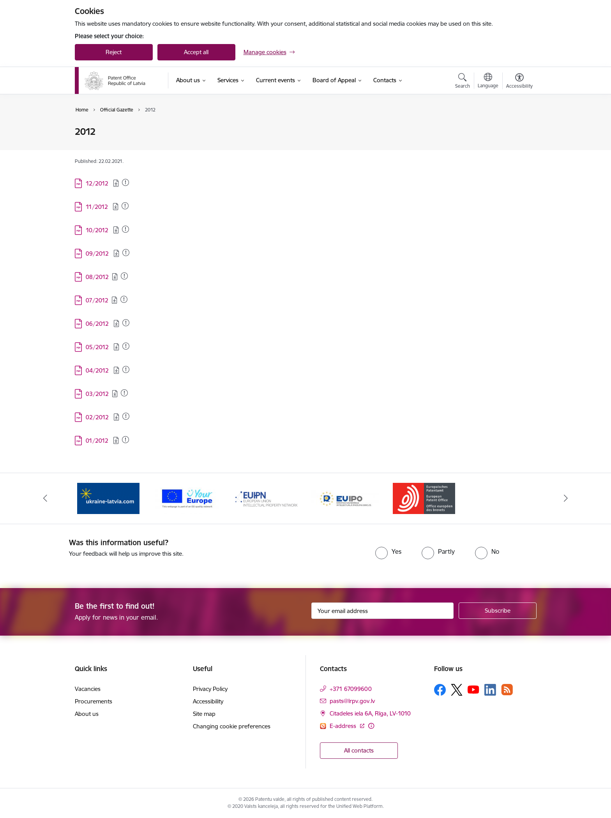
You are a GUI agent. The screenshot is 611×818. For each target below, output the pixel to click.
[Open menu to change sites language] (488, 81)
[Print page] (517, 128)
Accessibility (208, 701)
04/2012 (98, 370)
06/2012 (98, 323)
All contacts (359, 750)
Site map (204, 713)
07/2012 (97, 300)
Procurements (93, 701)
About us (87, 713)
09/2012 (98, 253)
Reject (114, 52)
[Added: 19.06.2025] (125, 182)
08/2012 (97, 277)
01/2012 (98, 440)
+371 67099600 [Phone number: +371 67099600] (351, 689)
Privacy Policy (210, 689)
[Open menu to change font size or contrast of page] (519, 81)
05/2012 (98, 347)
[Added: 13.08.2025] (125, 322)
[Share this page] (517, 147)
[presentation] (290, 553)
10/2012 (98, 230)
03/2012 (97, 394)
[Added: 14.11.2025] (125, 252)
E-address (344, 726)
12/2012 (98, 183)
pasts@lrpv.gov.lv (352, 701)
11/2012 (97, 206)
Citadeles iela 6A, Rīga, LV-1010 (370, 713)
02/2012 (98, 417)
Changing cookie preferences (231, 726)
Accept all (196, 52)
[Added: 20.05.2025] (125, 205)
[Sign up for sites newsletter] (498, 610)
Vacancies (88, 689)
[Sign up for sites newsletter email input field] (382, 610)
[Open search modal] (462, 81)
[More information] (371, 726)
